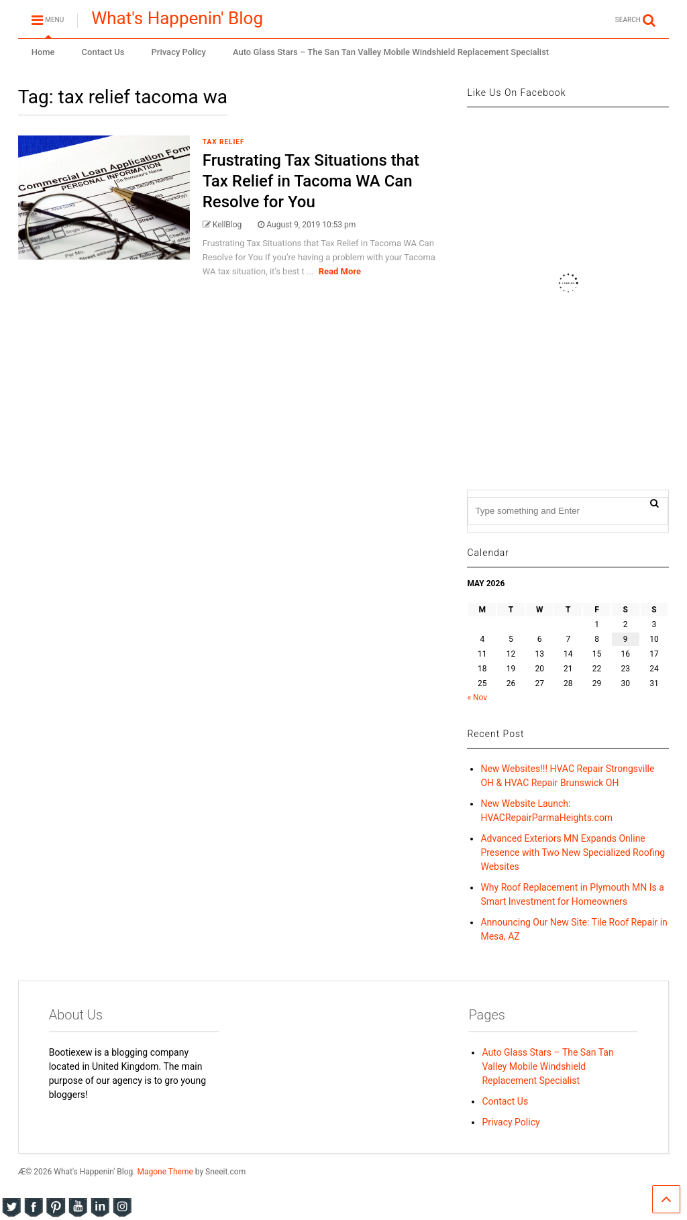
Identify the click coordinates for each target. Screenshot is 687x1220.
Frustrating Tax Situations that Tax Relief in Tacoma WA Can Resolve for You (311, 181)
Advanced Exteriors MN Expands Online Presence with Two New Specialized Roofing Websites (572, 852)
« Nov (477, 697)
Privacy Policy (179, 52)
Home (43, 52)
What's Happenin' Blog (177, 18)
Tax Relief (224, 142)
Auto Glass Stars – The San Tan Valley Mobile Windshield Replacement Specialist (391, 52)
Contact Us (103, 52)
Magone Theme (165, 1171)
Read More (340, 271)
